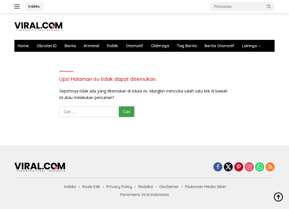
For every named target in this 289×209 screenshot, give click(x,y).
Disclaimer (169, 186)
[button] (269, 6)
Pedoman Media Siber (205, 186)
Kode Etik (91, 186)
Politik (112, 45)
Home (23, 45)
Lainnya (249, 45)
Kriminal (91, 45)
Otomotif (134, 45)
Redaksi (145, 186)
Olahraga (160, 45)
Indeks (34, 6)
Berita (70, 45)
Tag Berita (187, 45)
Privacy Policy (119, 186)
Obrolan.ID (47, 45)
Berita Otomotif (219, 45)
